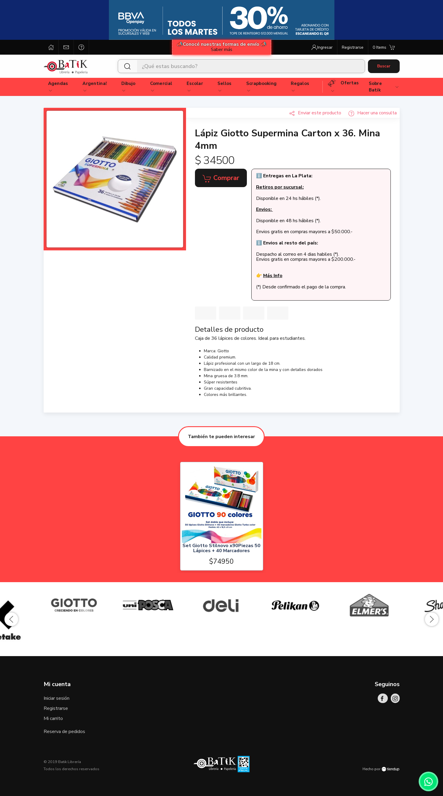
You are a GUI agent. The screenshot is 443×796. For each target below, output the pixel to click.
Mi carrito (53, 718)
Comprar (221, 178)
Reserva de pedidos (64, 731)
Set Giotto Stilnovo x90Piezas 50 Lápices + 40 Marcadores (221, 548)
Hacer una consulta (372, 113)
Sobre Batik (384, 86)
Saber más (221, 50)
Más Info (272, 275)
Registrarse (56, 708)
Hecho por (381, 769)
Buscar (383, 66)
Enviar (315, 113)
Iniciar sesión (56, 698)
